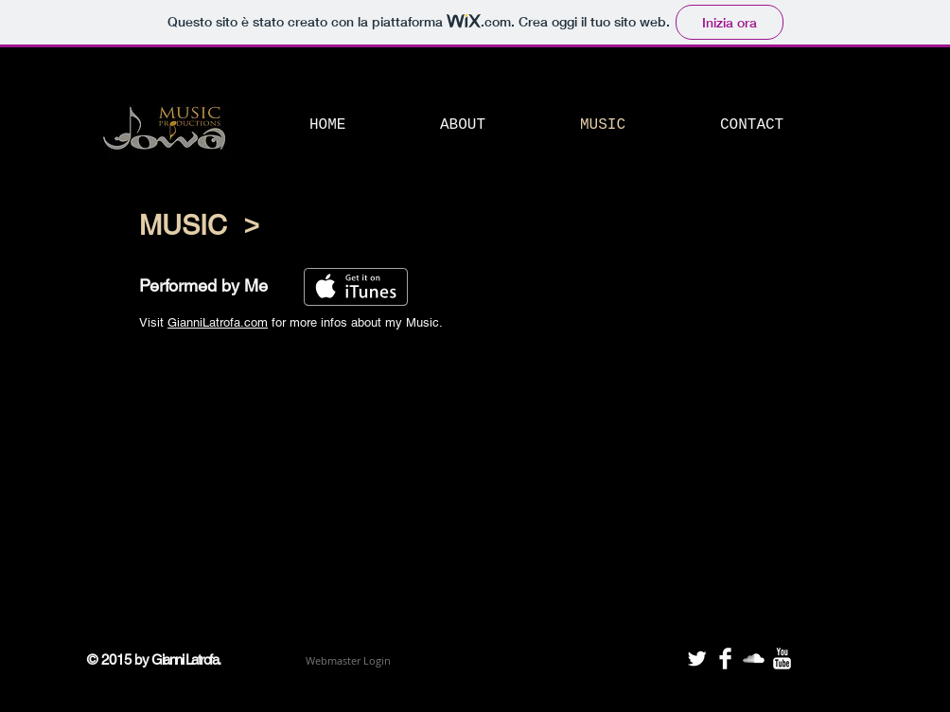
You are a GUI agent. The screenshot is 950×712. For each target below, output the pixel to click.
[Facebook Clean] (725, 658)
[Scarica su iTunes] (356, 287)
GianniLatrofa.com (217, 322)
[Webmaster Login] (348, 660)
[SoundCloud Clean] (754, 658)
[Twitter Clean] (697, 658)
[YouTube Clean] (782, 658)
